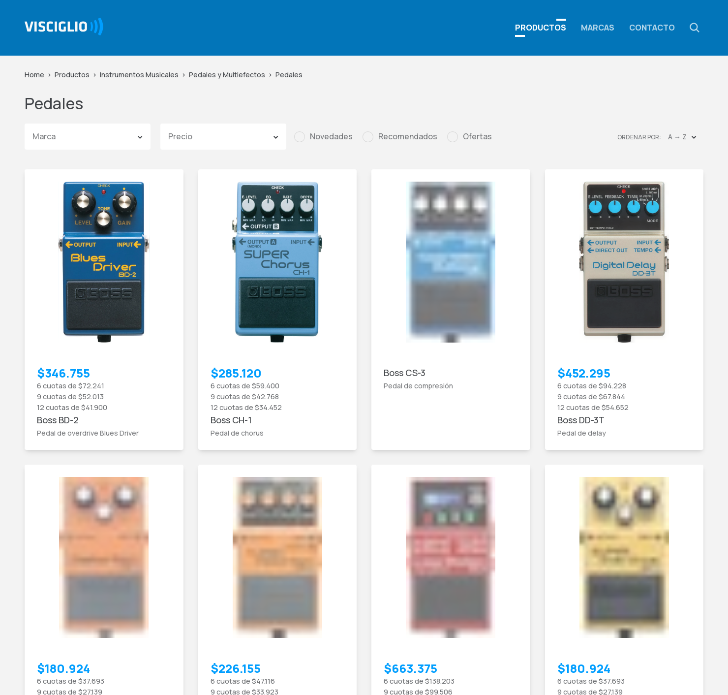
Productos (72, 74)
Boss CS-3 (404, 373)
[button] (694, 27)
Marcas (597, 27)
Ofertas (477, 136)
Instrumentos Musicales (139, 74)
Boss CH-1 (231, 420)
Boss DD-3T (581, 420)
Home (34, 74)
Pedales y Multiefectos (227, 74)
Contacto (652, 27)
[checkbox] (323, 136)
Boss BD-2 (58, 420)
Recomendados (407, 136)
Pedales (289, 74)
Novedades (331, 136)
